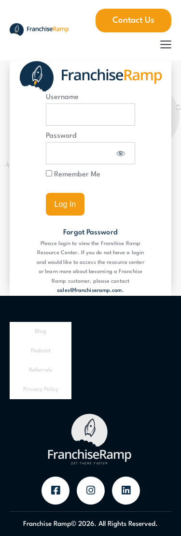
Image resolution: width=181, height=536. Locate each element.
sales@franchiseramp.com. (90, 290)
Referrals (40, 370)
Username (62, 97)
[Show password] (121, 153)
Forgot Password (90, 232)
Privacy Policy (40, 389)
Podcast (41, 351)
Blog (40, 331)
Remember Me (73, 174)
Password (61, 136)
